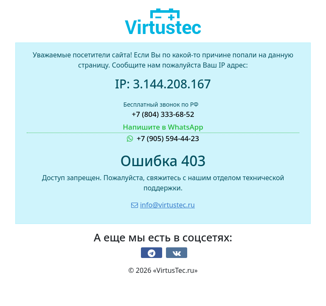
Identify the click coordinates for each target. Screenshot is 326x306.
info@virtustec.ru (163, 205)
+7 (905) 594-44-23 (163, 132)
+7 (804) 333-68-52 (163, 114)
